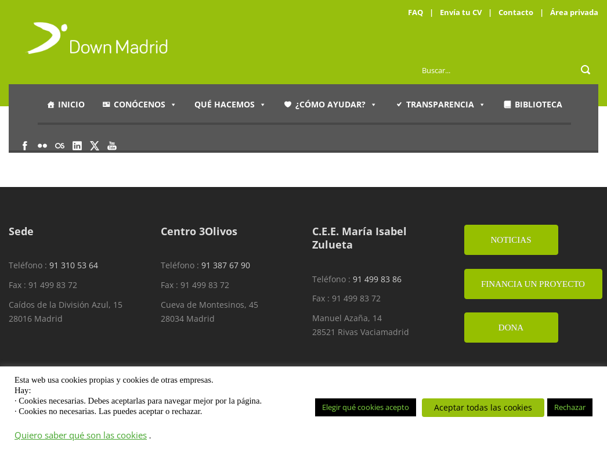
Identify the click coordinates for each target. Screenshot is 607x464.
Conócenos (145, 104)
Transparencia (446, 104)
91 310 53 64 (73, 265)
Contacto (515, 12)
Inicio (71, 104)
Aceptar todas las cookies (483, 407)
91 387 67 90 (225, 265)
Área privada (574, 12)
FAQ (415, 12)
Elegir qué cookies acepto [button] (365, 407)
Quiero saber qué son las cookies (81, 435)
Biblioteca (538, 104)
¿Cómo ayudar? (336, 104)
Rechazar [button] (570, 407)
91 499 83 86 (377, 279)
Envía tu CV (461, 12)
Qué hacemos (230, 104)
